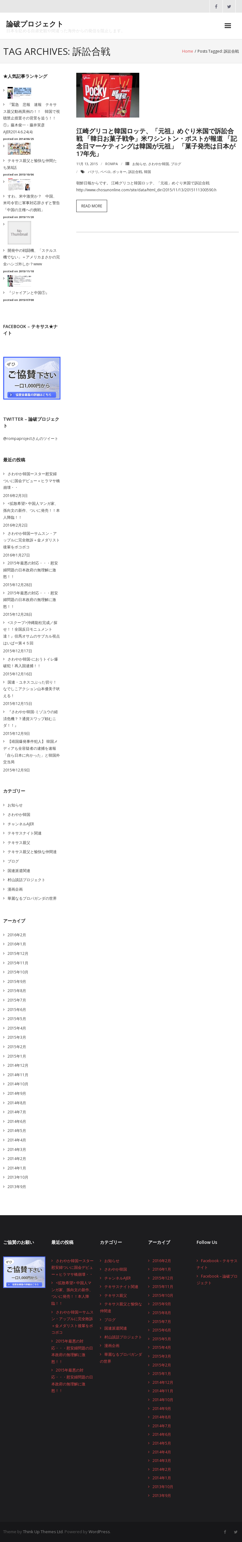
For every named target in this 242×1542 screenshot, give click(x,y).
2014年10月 (18, 1084)
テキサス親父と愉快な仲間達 (32, 851)
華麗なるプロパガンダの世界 (32, 898)
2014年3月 (17, 1149)
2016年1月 (17, 944)
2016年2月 (17, 935)
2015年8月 (17, 990)
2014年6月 (17, 1121)
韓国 (147, 171)
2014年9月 (17, 1093)
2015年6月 (17, 1009)
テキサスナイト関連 (25, 833)
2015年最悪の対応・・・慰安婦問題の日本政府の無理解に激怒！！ (30, 569)
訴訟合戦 (135, 171)
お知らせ (139, 163)
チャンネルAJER (21, 824)
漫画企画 (15, 889)
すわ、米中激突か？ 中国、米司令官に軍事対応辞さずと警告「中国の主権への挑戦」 (31, 202)
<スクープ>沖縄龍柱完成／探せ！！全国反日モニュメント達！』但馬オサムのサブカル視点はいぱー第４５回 (31, 633)
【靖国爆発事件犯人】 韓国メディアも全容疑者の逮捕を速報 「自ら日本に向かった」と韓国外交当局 (31, 752)
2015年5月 (17, 1018)
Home (187, 51)
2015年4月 (17, 1028)
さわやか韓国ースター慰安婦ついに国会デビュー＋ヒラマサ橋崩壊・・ (31, 480)
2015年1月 (17, 1056)
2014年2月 (17, 1158)
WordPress (99, 1531)
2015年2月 (17, 1046)
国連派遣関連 (19, 870)
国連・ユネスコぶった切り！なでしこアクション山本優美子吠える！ (31, 688)
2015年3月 (17, 1037)
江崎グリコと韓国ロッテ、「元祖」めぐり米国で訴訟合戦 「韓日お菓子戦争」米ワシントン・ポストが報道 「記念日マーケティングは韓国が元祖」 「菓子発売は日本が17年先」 (156, 142)
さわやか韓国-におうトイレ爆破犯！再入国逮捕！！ (30, 662)
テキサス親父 (19, 842)
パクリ (93, 171)
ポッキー (119, 171)
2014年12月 (18, 1065)
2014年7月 (17, 1112)
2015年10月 (18, 972)
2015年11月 (18, 963)
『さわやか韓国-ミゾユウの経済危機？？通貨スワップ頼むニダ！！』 (30, 718)
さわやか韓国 (158, 163)
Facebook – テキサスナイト (217, 1264)
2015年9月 (17, 981)
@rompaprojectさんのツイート (30, 438)
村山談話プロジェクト (26, 879)
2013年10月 (18, 1177)
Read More (91, 206)
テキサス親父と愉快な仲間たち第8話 (30, 164)
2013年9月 (17, 1186)
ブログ (176, 163)
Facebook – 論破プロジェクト (217, 1279)
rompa (111, 163)
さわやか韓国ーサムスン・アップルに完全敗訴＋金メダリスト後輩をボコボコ (31, 540)
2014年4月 (17, 1140)
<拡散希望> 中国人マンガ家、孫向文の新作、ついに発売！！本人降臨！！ (31, 510)
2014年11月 (18, 1074)
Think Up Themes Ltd (43, 1531)
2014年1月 (17, 1168)
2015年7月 (17, 1000)
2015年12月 (18, 953)
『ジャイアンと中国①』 (28, 292)
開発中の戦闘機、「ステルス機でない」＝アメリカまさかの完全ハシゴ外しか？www (31, 257)
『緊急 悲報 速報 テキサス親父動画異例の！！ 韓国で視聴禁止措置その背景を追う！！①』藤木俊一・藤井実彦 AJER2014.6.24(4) (31, 118)
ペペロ (105, 171)
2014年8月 (17, 1103)
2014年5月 (17, 1130)
